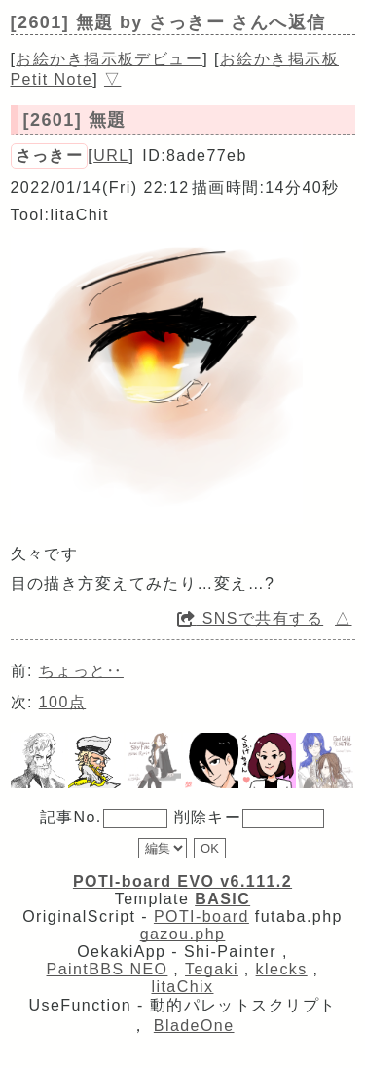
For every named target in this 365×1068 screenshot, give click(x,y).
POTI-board (201, 916)
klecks (282, 969)
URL (110, 155)
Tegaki (211, 969)
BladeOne (194, 1025)
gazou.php (183, 934)
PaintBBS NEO (107, 969)
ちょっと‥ (81, 671)
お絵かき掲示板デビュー (109, 59)
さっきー (50, 155)
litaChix (183, 986)
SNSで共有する (250, 618)
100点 (62, 702)
